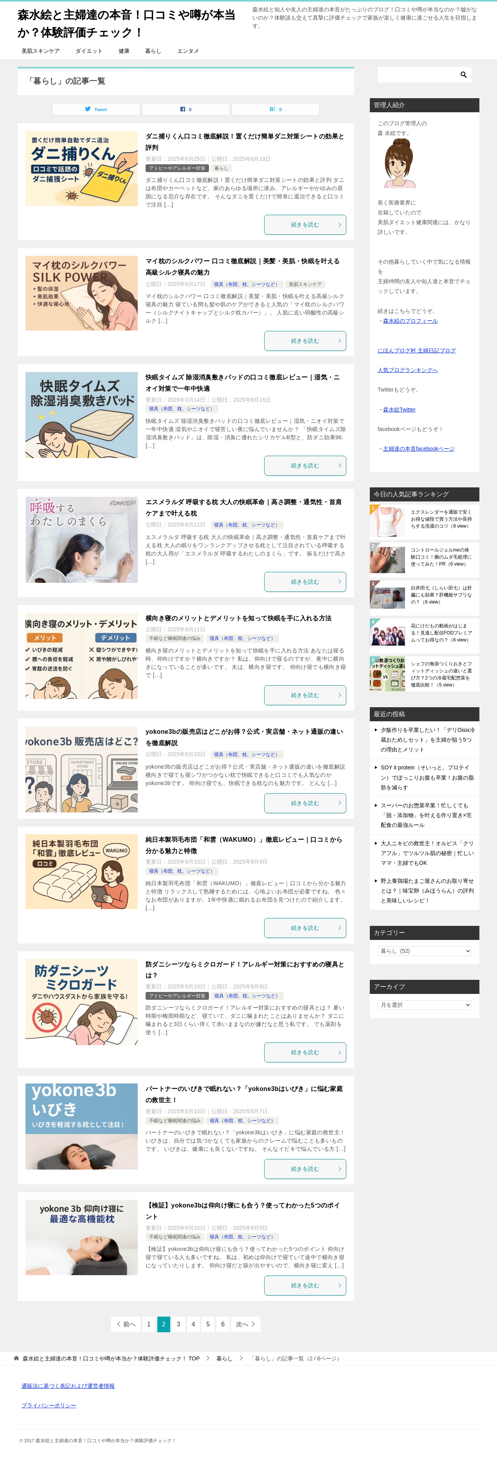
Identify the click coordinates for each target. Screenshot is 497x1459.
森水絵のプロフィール (410, 321)
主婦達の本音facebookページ (419, 449)
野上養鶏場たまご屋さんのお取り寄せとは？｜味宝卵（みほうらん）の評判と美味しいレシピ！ (427, 891)
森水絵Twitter (399, 409)
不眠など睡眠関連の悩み (175, 638)
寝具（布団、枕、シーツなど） (247, 284)
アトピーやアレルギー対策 (177, 168)
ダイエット (89, 51)
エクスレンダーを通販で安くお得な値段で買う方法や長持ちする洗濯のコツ (441, 519)
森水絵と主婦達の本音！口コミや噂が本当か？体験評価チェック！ (130, 22)
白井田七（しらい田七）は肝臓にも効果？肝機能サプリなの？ (441, 595)
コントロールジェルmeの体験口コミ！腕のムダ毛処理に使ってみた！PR (441, 557)
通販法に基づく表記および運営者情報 (68, 1386)
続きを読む (316, 224)
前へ (129, 1324)
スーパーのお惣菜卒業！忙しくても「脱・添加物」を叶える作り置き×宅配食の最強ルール (426, 815)
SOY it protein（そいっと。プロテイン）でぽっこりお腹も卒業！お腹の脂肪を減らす (427, 777)
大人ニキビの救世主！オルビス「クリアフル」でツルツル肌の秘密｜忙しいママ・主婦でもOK (427, 853)
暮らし (153, 51)
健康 (124, 51)
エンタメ (188, 51)
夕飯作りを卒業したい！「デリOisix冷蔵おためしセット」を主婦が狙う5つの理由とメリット (428, 740)
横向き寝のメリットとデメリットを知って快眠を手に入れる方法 (239, 618)
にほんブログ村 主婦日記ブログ (417, 350)
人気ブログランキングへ (408, 370)
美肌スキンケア (41, 51)
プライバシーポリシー (49, 1405)
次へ (242, 1324)
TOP (111, 1358)
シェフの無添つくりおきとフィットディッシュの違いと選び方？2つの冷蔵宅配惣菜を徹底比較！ (441, 674)
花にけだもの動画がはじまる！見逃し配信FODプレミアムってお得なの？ (441, 633)
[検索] (425, 75)
